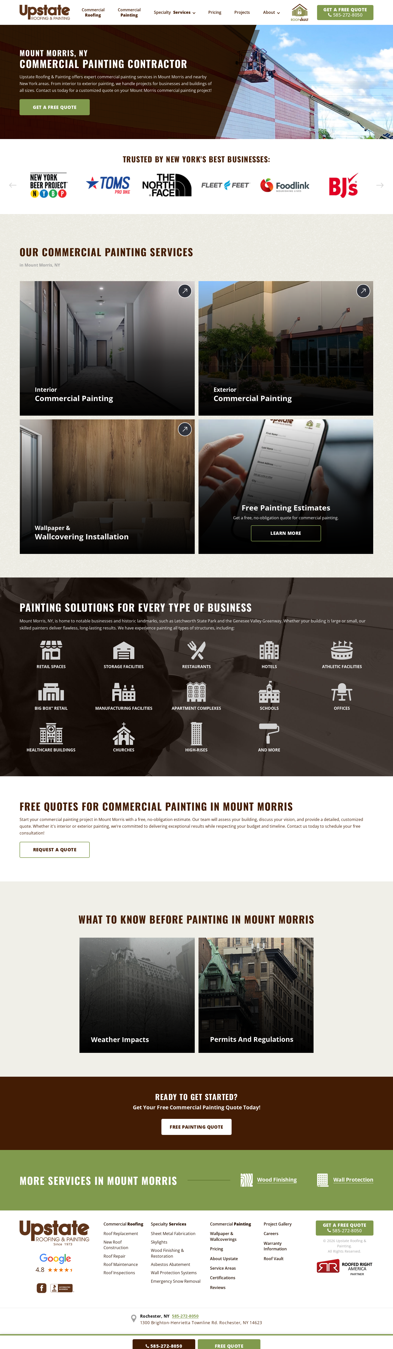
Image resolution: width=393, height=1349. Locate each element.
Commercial (123, 1224)
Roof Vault (273, 1258)
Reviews (218, 1287)
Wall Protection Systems (174, 1272)
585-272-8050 (185, 1316)
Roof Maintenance (121, 1264)
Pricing (214, 12)
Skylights (159, 1242)
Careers (271, 1233)
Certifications (222, 1277)
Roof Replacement (121, 1233)
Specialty (168, 1224)
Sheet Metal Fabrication (173, 1233)
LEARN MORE (285, 533)
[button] (13, 185)
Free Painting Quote (196, 1127)
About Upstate (224, 1258)
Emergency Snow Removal (176, 1281)
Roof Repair (115, 1256)
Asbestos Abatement (170, 1264)
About (269, 12)
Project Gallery (278, 1224)
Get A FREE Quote (54, 107)
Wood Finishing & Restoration (167, 1253)
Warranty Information (275, 1246)
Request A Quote (55, 850)
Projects (242, 12)
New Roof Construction (116, 1244)
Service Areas (223, 1268)
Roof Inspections (119, 1272)
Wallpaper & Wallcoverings (223, 1236)
